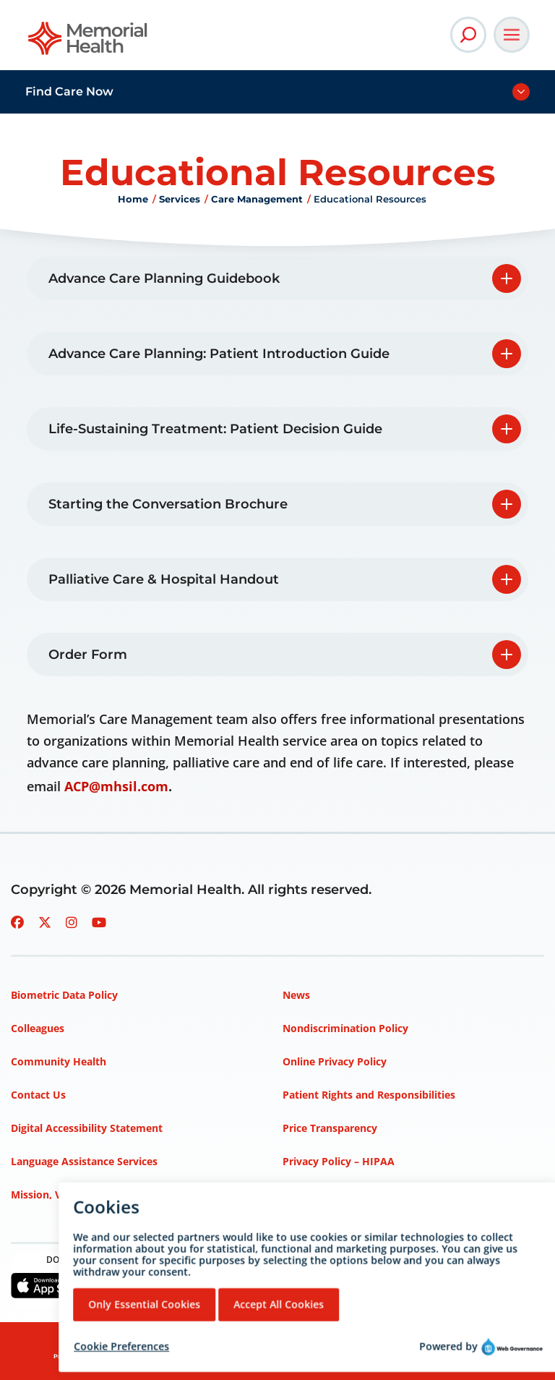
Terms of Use (315, 1194)
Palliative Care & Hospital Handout (163, 579)
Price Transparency (330, 1128)
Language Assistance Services (84, 1161)
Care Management (257, 199)
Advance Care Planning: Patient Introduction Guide (219, 354)
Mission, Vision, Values (67, 1194)
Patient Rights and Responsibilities (369, 1095)
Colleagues (37, 1028)
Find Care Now (69, 91)
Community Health (58, 1061)
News (296, 995)
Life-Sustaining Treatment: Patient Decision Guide (215, 429)
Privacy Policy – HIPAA (339, 1161)
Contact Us (38, 1095)
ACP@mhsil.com (116, 786)
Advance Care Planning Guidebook (164, 278)
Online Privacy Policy (335, 1061)
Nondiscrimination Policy (345, 1028)
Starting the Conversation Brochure (168, 504)
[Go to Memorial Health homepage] (88, 43)
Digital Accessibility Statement (87, 1128)
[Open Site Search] (468, 35)
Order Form (87, 655)
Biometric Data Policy (64, 995)
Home (133, 199)
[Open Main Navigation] (512, 35)
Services (179, 199)
